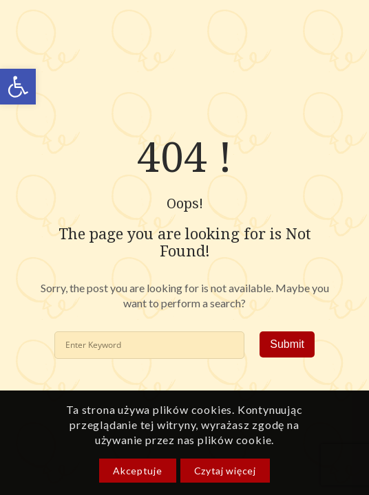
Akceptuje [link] (137, 470)
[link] (18, 86)
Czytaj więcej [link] (225, 470)
